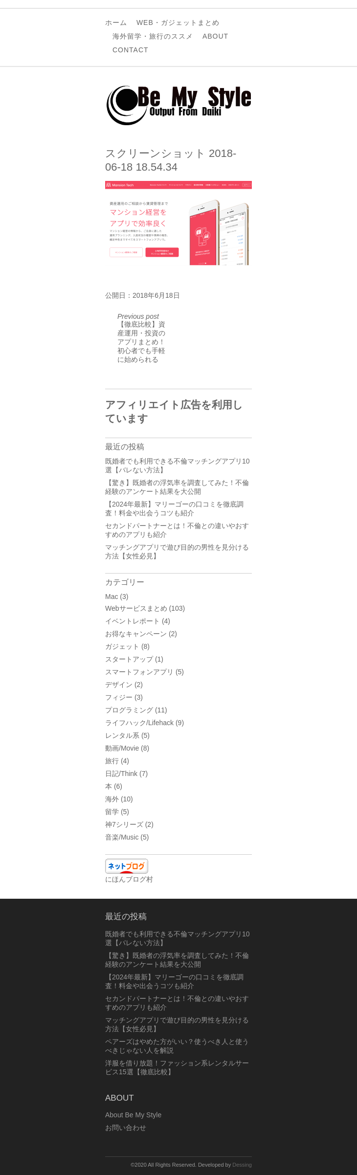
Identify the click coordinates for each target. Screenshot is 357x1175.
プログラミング (129, 710)
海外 (112, 799)
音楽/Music (121, 837)
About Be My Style (133, 1115)
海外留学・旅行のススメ (152, 36)
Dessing (242, 1165)
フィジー (119, 697)
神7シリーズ (124, 824)
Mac (111, 596)
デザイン (119, 684)
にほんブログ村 (129, 879)
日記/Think (121, 773)
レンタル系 (122, 735)
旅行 (112, 761)
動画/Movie (122, 748)
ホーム (116, 22)
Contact (130, 50)
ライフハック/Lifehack (139, 723)
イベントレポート (132, 621)
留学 (112, 812)
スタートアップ (129, 659)
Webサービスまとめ (136, 608)
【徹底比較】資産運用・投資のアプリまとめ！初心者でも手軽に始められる (141, 337)
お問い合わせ (125, 1127)
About (215, 36)
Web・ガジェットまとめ (178, 22)
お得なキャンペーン (136, 634)
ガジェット (122, 646)
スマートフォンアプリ (139, 672)
